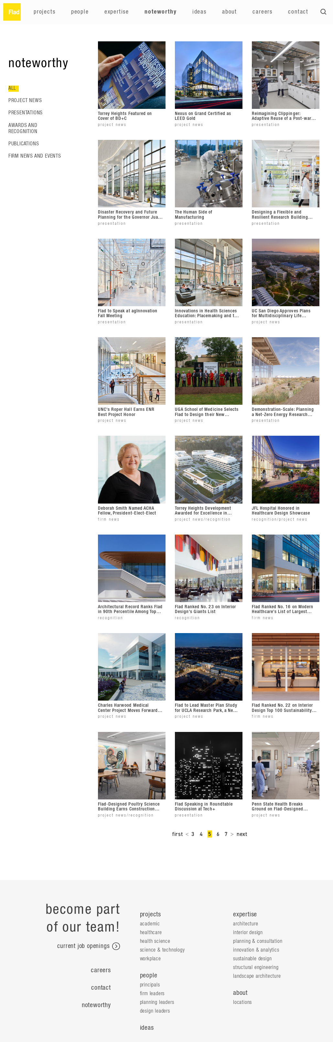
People (80, 12)
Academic (150, 923)
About (229, 12)
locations (242, 1002)
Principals (150, 984)
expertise (245, 914)
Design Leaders (155, 1011)
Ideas (199, 12)
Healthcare (151, 932)
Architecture (245, 923)
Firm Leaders (152, 993)
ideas (147, 1028)
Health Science (155, 941)
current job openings (88, 946)
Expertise (116, 12)
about (240, 993)
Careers (262, 12)
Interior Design (248, 932)
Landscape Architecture (257, 976)
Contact (298, 12)
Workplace (150, 958)
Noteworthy (161, 12)
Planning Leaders (157, 1002)
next (242, 834)
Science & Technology (162, 950)
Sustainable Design (252, 958)
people (148, 975)
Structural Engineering (256, 967)
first (177, 834)
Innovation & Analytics (256, 950)
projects (150, 914)
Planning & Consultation (257, 941)
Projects (44, 12)
